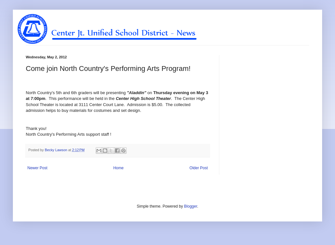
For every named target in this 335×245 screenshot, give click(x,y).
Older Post (198, 168)
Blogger (190, 206)
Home (118, 168)
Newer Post (37, 168)
